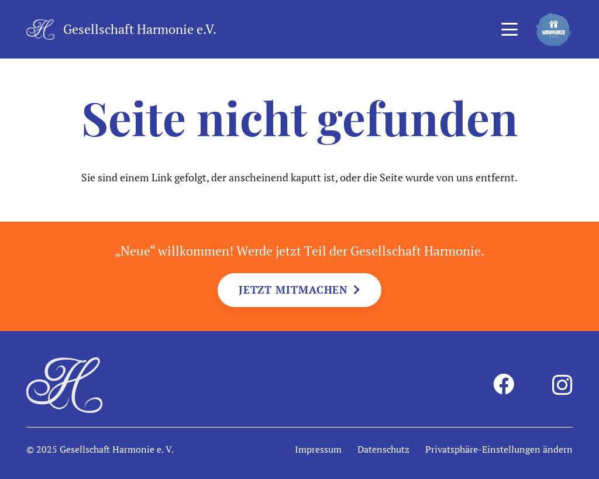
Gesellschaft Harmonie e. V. (117, 449)
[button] (509, 29)
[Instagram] (562, 385)
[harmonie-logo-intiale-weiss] (40, 29)
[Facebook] (503, 384)
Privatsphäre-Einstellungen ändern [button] (499, 449)
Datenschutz (383, 449)
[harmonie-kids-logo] (554, 30)
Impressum (318, 449)
